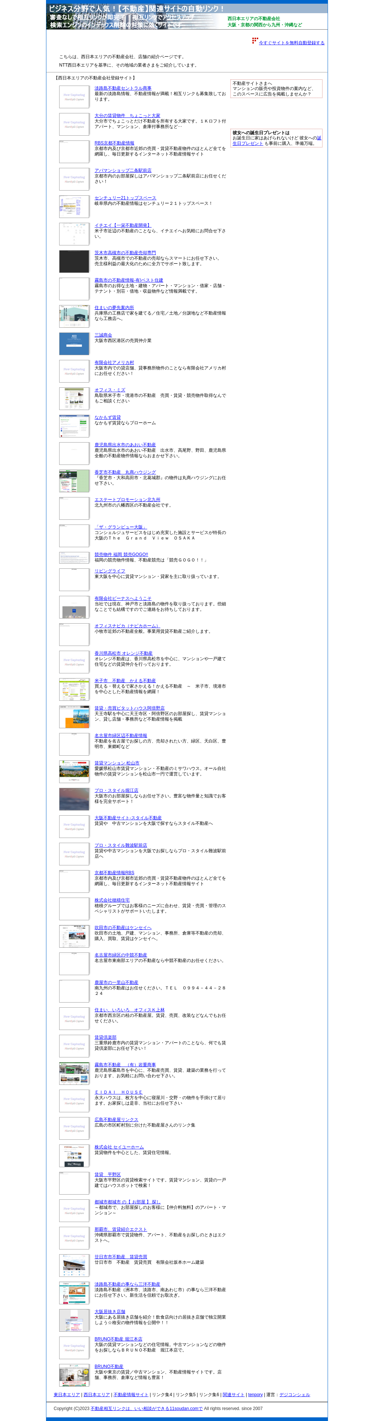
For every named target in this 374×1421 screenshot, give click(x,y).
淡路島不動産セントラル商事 (123, 88)
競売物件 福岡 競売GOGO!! (121, 554)
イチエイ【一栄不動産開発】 (123, 225)
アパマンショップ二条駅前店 (123, 170)
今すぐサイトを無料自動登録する (292, 42)
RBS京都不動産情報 (114, 143)
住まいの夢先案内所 (114, 307)
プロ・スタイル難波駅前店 (121, 845)
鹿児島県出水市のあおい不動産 (125, 444)
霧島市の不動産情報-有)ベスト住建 (129, 280)
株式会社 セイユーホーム (119, 1147)
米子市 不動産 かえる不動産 (125, 680)
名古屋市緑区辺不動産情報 (121, 735)
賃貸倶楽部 (106, 1037)
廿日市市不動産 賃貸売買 (121, 1256)
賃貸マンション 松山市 (117, 763)
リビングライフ (110, 571)
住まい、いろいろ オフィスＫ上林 (130, 1009)
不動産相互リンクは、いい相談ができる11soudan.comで (147, 1408)
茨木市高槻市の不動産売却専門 (125, 252)
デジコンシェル (294, 1394)
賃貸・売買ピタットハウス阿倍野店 (130, 708)
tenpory (255, 1394)
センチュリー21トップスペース (125, 197)
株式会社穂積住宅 (112, 900)
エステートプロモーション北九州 (127, 499)
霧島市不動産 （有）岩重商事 (125, 1064)
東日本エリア (67, 1394)
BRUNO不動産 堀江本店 (118, 1339)
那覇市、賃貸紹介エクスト (121, 1229)
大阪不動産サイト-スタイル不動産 (128, 817)
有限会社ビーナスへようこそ (123, 598)
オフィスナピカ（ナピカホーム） (127, 625)
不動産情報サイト (131, 1394)
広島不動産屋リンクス (116, 1119)
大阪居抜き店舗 (110, 1311)
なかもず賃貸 (108, 417)
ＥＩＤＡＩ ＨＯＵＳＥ (119, 1092)
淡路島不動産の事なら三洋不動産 (127, 1284)
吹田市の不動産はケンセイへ (123, 927)
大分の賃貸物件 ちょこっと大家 (127, 115)
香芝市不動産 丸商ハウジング (125, 472)
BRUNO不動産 (109, 1366)
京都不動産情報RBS (114, 872)
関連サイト (234, 1394)
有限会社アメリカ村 (114, 362)
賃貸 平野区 (108, 1174)
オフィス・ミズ (110, 389)
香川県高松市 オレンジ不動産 (124, 653)
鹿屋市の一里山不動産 (116, 982)
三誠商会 (103, 335)
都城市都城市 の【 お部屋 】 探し (128, 1201)
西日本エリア (97, 1394)
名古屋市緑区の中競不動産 (121, 955)
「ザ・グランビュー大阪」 (121, 527)
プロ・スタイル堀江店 (116, 790)
